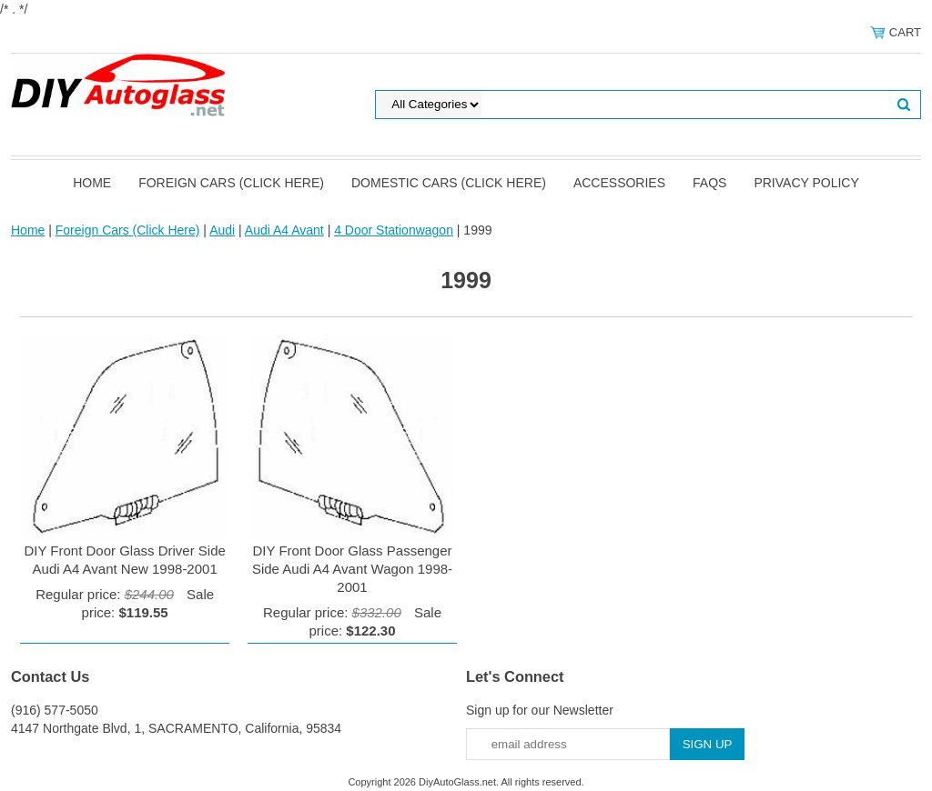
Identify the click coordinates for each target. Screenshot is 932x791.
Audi (222, 230)
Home (92, 182)
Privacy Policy (806, 182)
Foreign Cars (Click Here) (231, 182)
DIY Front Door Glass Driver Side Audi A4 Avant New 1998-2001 (124, 559)
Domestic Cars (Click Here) (448, 182)
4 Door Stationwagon (393, 230)
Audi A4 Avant (284, 230)
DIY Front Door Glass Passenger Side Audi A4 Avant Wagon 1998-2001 (352, 569)
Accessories (619, 182)
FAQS (709, 182)
